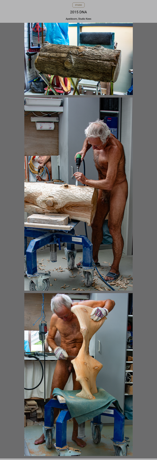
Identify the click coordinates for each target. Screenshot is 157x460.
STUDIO (78, 5)
